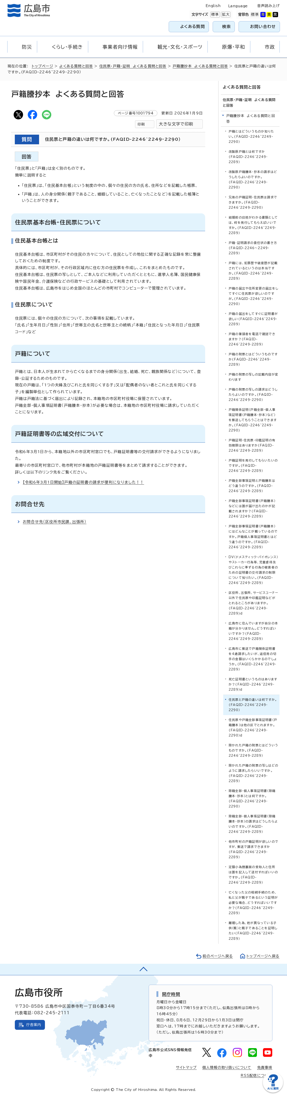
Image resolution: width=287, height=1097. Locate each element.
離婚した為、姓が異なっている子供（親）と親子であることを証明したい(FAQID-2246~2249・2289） (253, 930)
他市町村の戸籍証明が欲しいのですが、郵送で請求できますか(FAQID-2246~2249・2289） (253, 849)
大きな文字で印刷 (176, 124)
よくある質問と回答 (76, 66)
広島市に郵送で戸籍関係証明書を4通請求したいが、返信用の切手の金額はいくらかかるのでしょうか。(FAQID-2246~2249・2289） (253, 659)
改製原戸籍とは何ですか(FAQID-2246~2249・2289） (248, 157)
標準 (214, 14)
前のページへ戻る (218, 956)
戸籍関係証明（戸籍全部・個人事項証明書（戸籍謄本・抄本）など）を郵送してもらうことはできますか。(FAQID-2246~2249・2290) (253, 420)
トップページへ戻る (263, 956)
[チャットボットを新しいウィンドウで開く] (273, 1091)
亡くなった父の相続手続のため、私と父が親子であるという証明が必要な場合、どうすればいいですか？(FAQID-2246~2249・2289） (253, 903)
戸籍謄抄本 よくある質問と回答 (200, 66)
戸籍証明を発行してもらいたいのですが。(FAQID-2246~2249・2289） (253, 465)
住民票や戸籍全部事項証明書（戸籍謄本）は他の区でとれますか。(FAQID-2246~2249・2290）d (253, 727)
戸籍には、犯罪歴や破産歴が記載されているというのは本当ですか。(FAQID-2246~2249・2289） (253, 271)
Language (238, 6)
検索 (226, 26)
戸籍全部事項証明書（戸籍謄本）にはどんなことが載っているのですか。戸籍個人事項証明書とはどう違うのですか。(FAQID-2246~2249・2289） (253, 536)
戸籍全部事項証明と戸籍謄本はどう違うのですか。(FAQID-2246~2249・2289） (252, 486)
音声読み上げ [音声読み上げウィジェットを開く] (268, 6)
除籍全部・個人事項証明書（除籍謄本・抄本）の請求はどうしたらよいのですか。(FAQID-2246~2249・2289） (253, 824)
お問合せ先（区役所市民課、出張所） (54, 522)
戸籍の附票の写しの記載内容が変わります (253, 377)
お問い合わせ (263, 26)
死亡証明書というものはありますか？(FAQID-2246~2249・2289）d (253, 684)
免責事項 (264, 1067)
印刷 (141, 124)
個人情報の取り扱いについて (226, 1067)
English (213, 6)
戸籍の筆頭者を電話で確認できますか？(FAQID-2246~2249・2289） (252, 339)
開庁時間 (171, 994)
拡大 (225, 14)
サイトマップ (186, 1067)
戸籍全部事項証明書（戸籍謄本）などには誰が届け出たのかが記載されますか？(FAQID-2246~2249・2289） (252, 508)
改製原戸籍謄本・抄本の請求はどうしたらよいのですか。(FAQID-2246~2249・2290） (253, 179)
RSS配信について (256, 1075)
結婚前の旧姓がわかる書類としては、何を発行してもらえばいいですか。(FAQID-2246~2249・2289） (253, 225)
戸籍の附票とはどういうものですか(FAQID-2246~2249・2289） (253, 359)
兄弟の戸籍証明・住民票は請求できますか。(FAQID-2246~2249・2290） (253, 202)
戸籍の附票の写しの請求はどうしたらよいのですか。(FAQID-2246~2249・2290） (253, 394)
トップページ (42, 66)
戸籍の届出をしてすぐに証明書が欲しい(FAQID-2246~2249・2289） (253, 319)
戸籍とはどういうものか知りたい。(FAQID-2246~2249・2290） (251, 136)
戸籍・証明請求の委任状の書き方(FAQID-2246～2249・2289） (253, 248)
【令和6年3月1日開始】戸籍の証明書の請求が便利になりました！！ (83, 482)
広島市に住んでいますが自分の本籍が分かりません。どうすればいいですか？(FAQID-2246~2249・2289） (253, 631)
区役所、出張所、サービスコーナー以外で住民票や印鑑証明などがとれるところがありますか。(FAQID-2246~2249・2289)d (253, 603)
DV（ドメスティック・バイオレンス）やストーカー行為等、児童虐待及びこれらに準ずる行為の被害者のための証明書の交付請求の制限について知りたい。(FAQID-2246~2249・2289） (253, 570)
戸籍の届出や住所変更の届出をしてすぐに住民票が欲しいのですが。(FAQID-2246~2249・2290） (253, 296)
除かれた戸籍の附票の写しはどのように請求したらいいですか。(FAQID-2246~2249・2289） (253, 773)
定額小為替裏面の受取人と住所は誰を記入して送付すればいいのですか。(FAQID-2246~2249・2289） (253, 875)
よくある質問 (192, 26)
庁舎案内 (33, 1024)
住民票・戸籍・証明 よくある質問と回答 (133, 66)
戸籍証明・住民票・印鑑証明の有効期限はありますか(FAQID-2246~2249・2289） (252, 445)
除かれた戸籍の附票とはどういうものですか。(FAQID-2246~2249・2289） (253, 750)
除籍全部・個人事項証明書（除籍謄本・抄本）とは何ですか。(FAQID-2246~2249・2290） (252, 798)
